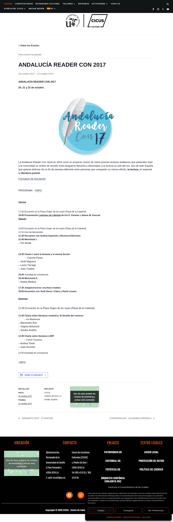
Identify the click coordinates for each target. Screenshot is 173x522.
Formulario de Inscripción (32, 179)
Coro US (115, 4)
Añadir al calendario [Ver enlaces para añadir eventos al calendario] (34, 375)
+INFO (38, 190)
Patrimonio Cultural (48, 4)
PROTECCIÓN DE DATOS (151, 461)
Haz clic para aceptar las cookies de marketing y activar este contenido (85, 396)
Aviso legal (145, 517)
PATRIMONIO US (113, 452)
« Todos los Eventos (28, 45)
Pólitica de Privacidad (131, 517)
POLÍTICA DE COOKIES (151, 469)
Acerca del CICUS (13, 9)
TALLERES (68, 4)
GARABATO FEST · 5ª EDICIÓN (37, 418)
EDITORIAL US (113, 461)
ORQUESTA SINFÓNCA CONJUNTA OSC (113, 480)
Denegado (128, 510)
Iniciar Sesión (36, 9)
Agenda (8, 4)
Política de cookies (114, 517)
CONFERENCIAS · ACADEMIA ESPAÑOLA (130, 418)
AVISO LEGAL (151, 452)
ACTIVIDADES (98, 4)
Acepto (100, 510)
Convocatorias (24, 4)
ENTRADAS (83, 4)
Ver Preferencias (156, 510)
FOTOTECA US (113, 469)
